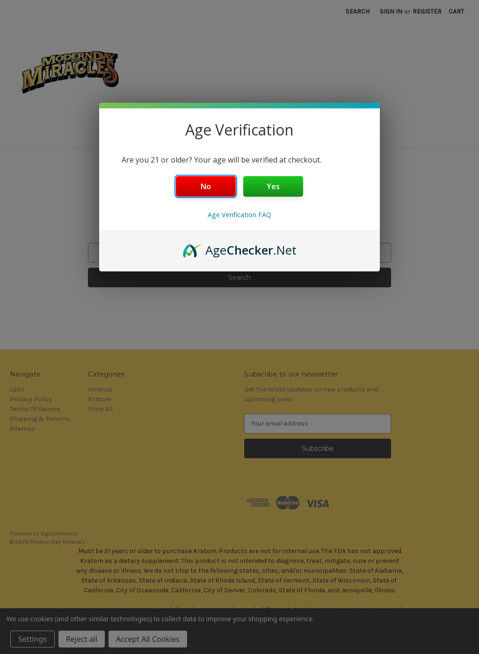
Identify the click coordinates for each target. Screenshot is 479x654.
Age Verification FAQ (239, 214)
